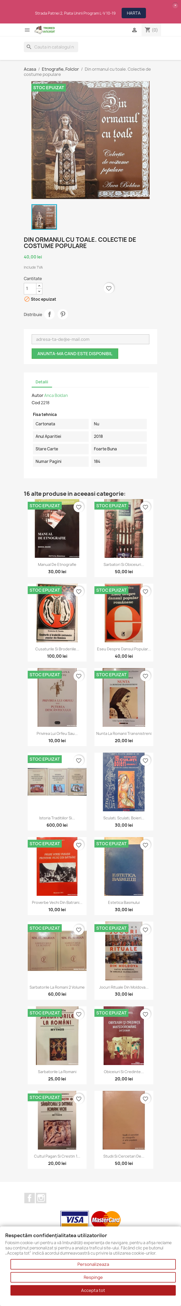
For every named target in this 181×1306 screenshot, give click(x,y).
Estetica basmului (124, 902)
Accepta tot (93, 1290)
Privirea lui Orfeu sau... (57, 733)
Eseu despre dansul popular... (124, 648)
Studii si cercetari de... (123, 1156)
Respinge (93, 1277)
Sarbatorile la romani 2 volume (57, 987)
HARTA (134, 13)
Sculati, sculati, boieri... (123, 817)
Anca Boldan (56, 395)
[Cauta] (51, 47)
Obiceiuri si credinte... (124, 1071)
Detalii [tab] (42, 382)
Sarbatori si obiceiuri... (124, 564)
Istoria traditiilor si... (57, 817)
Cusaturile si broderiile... (57, 648)
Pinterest (63, 314)
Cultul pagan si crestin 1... (57, 1156)
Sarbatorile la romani (57, 1071)
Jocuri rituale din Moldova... (124, 987)
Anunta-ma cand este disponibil (74, 353)
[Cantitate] (30, 288)
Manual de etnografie (57, 564)
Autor (37, 395)
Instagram (41, 1198)
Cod (36, 402)
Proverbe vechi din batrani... (57, 902)
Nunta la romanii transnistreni (123, 733)
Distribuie (49, 314)
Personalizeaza (93, 1264)
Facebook (29, 1198)
